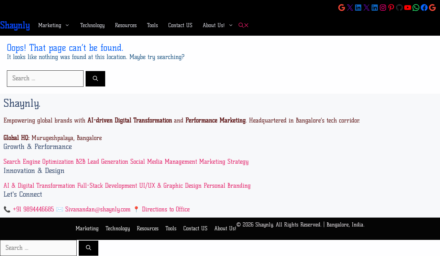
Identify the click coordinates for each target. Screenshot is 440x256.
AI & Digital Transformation (39, 185)
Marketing (56, 25)
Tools (152, 25)
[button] (244, 26)
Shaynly (15, 25)
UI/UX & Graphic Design (170, 185)
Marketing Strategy (224, 161)
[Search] (95, 78)
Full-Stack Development (107, 185)
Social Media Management (163, 161)
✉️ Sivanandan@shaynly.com (93, 209)
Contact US (180, 25)
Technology (92, 25)
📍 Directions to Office (161, 209)
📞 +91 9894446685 (28, 209)
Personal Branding (227, 185)
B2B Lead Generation (102, 161)
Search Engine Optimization (38, 161)
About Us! (221, 25)
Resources (126, 25)
